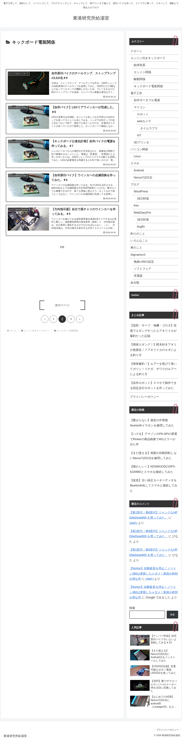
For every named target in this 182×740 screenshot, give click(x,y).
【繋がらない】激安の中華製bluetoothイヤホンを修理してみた (152, 423)
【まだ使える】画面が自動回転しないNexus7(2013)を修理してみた (153, 455)
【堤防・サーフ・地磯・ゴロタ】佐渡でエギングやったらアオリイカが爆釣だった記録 (153, 331)
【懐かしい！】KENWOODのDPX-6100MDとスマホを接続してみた (153, 469)
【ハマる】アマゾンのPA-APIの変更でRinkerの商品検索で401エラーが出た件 (153, 439)
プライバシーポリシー (144, 396)
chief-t (133, 523)
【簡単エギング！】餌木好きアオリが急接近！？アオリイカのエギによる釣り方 (153, 350)
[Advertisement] (62, 56)
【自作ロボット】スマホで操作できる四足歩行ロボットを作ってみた (153, 385)
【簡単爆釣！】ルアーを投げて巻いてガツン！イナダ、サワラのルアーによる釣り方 (153, 369)
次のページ (62, 305)
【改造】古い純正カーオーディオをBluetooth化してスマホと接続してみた (153, 485)
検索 (132, 608)
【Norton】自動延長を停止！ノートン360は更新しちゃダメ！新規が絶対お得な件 (153, 573)
